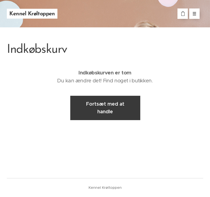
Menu (192, 13)
